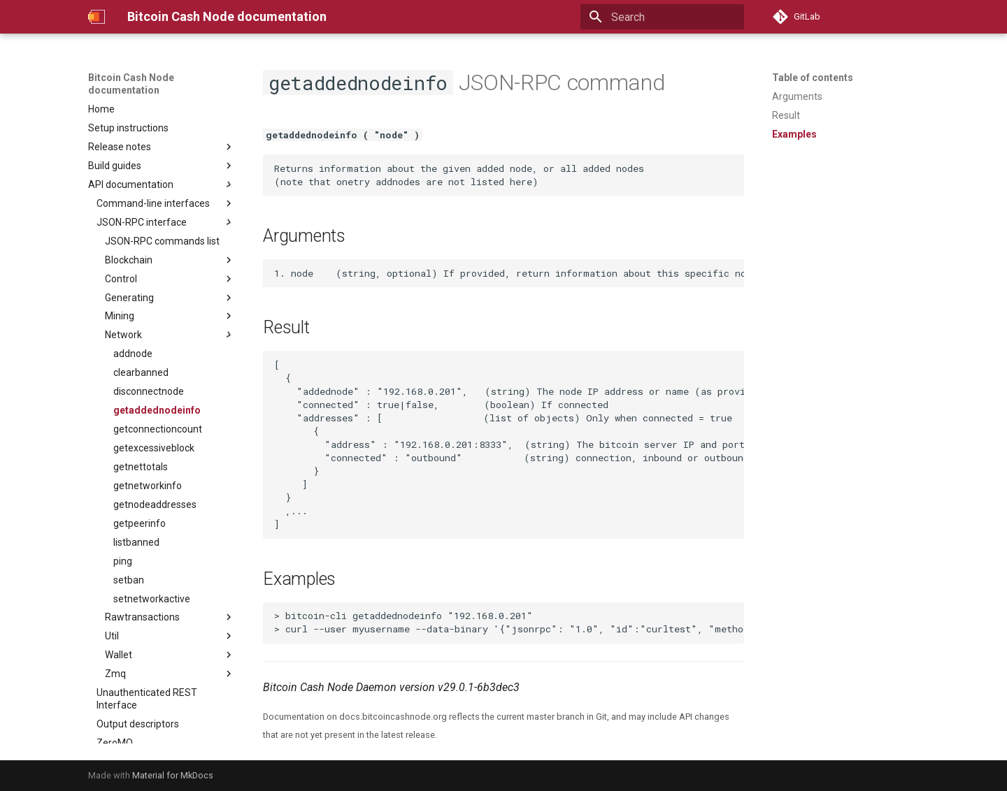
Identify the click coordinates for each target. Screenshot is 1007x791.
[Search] (662, 16)
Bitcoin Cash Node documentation (131, 84)
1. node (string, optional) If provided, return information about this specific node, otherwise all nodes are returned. (509, 273)
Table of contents (812, 77)
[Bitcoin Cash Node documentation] (96, 17)
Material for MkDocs (172, 775)
